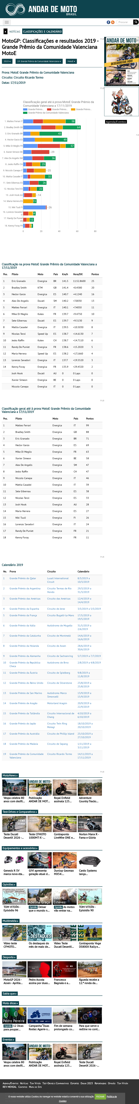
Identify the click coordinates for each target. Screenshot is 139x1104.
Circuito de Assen (56, 645)
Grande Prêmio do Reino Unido (26, 682)
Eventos (9, 1039)
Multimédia (11, 921)
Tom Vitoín (35, 1083)
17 (4, 733)
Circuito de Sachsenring (60, 656)
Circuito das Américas (58, 598)
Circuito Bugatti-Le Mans (60, 615)
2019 (7, 61)
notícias (14, 31)
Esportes (74, 1083)
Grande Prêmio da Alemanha (25, 656)
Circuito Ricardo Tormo (59, 754)
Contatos (22, 1086)
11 (4, 672)
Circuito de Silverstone (59, 682)
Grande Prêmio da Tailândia (25, 713)
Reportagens (100, 1083)
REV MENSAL (10, 1086)
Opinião (111, 1083)
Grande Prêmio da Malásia (24, 743)
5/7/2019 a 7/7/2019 (89, 656)
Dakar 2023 (87, 1083)
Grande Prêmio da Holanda (24, 645)
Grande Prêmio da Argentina (25, 588)
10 (4, 662)
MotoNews (10, 775)
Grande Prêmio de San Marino (26, 693)
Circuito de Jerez (56, 608)
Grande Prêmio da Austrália (24, 733)
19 (4, 754)
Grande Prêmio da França (23, 615)
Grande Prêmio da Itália (22, 625)
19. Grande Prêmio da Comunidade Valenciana (39, 61)
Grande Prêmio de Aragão (23, 703)
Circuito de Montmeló (59, 635)
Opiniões (9, 884)
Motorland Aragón (57, 703)
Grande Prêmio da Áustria (23, 672)
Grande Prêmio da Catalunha (25, 635)
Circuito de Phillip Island (60, 733)
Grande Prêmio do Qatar (23, 578)
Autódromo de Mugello (59, 625)
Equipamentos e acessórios (20, 848)
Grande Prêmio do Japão (23, 723)
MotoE (71, 61)
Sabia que (10, 993)
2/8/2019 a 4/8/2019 (89, 662)
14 (4, 703)
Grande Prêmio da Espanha (24, 608)
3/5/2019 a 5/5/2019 (89, 608)
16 (4, 723)
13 (4, 693)
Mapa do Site (35, 1086)
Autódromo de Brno (58, 662)
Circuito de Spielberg (58, 672)
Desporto (9, 957)
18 (4, 743)
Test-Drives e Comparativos (20, 812)
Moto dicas (10, 1003)
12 (4, 682)
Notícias (24, 1083)
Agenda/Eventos (116, 121)
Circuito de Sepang (57, 743)
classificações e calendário (42, 31)
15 (4, 713)
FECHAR (100, 1096)
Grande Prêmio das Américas (25, 598)
